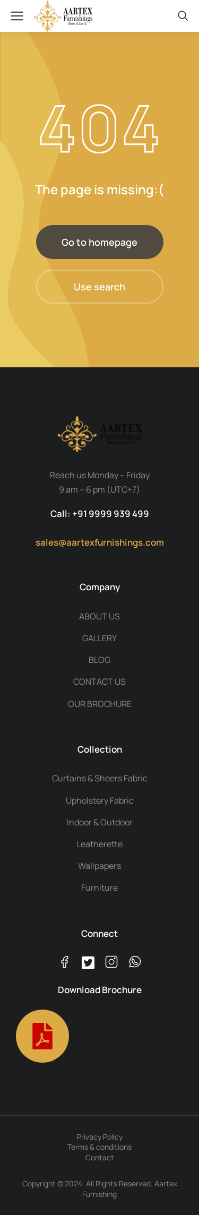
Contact (99, 1157)
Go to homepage (99, 242)
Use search (99, 286)
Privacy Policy (100, 1137)
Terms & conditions (99, 1147)
